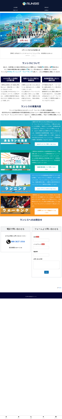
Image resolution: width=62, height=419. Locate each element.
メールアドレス (39, 244)
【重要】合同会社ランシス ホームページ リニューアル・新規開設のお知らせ (31, 53)
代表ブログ (38, 40)
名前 (36, 237)
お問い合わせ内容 (37, 259)
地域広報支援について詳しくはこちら (46, 168)
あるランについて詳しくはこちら (46, 144)
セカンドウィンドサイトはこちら (46, 189)
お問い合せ (24, 40)
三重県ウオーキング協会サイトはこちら (46, 211)
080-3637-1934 (18, 241)
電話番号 (35, 251)
